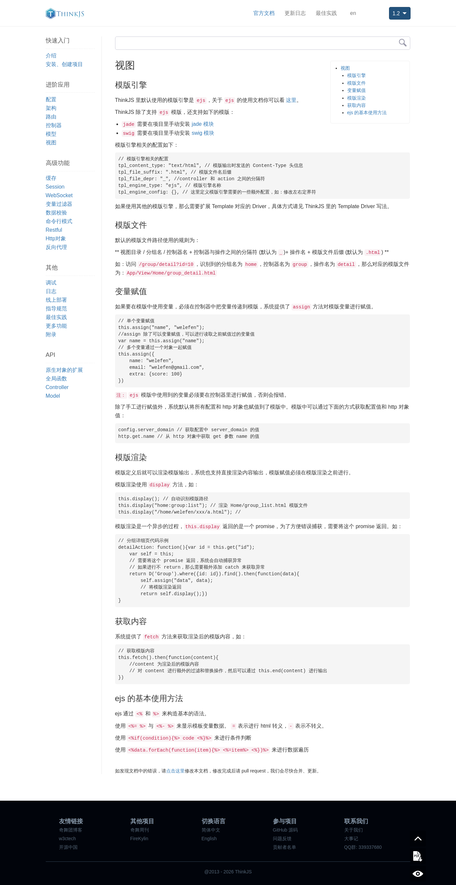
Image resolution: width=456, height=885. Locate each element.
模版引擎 (356, 75)
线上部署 (56, 300)
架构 (51, 108)
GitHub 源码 (285, 830)
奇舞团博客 (70, 830)
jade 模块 (203, 124)
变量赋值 (356, 90)
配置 (51, 99)
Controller (57, 387)
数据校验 (56, 212)
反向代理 (56, 247)
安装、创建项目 (64, 64)
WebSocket (59, 195)
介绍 (51, 55)
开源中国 (68, 847)
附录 (51, 334)
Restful (54, 230)
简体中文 (211, 830)
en (353, 13)
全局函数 (56, 378)
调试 (51, 282)
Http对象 (56, 238)
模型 (51, 134)
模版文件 (356, 83)
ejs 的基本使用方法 (367, 112)
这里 (291, 100)
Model (53, 396)
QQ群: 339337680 (363, 847)
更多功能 (56, 326)
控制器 (54, 125)
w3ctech (67, 838)
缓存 (51, 178)
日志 (51, 291)
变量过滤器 (59, 204)
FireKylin (139, 838)
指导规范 (56, 308)
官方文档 (264, 13)
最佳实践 (326, 13)
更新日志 (295, 13)
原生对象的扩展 (64, 370)
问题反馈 (282, 838)
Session (55, 187)
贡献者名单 (284, 847)
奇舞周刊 (139, 830)
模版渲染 (356, 98)
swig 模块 (203, 133)
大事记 (351, 838)
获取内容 (356, 105)
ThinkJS (65, 13)
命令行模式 (59, 221)
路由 (51, 117)
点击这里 (175, 770)
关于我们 (353, 830)
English (209, 838)
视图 (51, 142)
